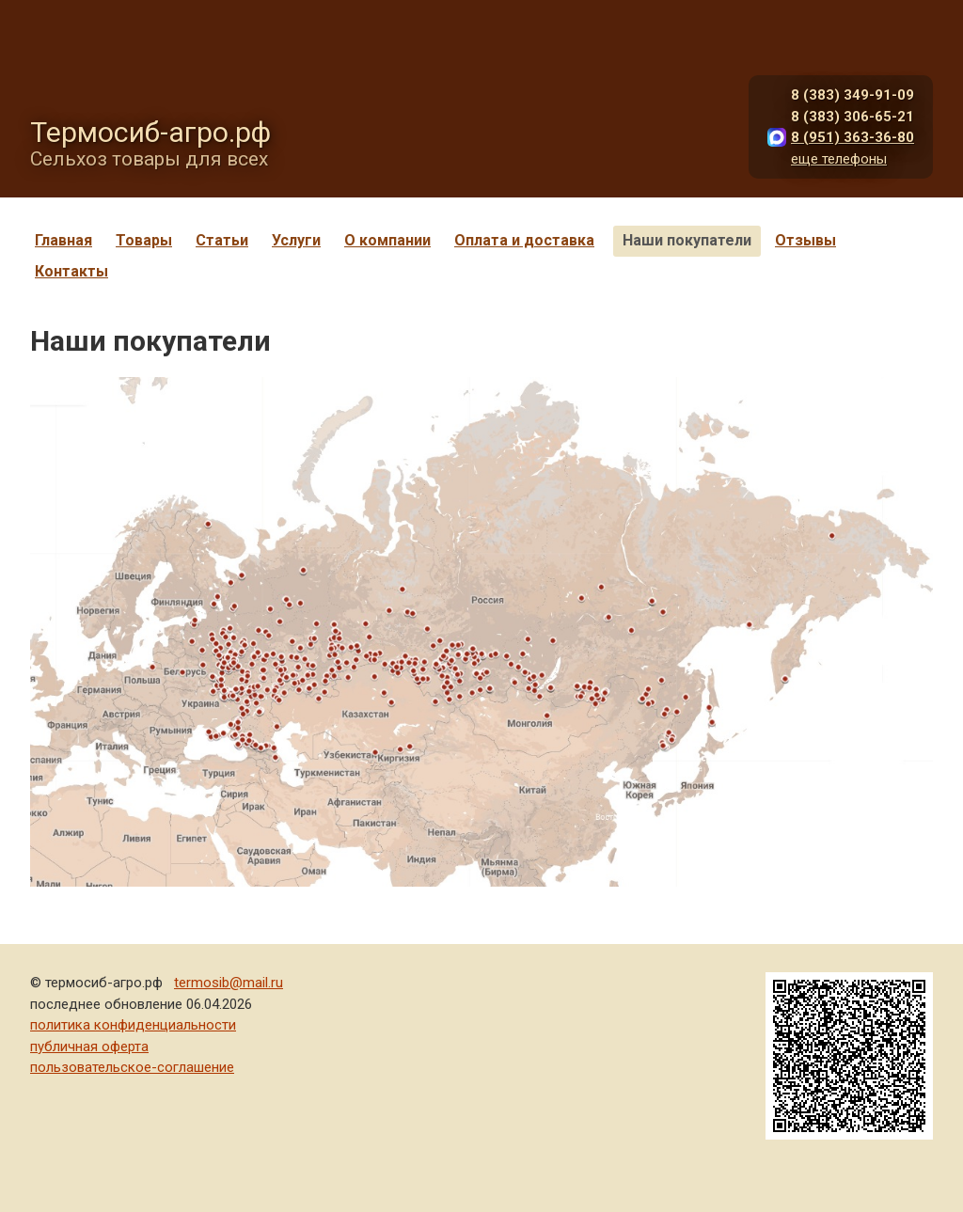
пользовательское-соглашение (132, 1067)
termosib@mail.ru (228, 982)
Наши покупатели (687, 240)
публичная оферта (89, 1046)
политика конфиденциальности (133, 1024)
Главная (63, 240)
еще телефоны (839, 158)
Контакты (71, 271)
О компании (387, 240)
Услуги (296, 240)
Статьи (222, 240)
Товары (144, 240)
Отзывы (805, 240)
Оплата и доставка (524, 240)
